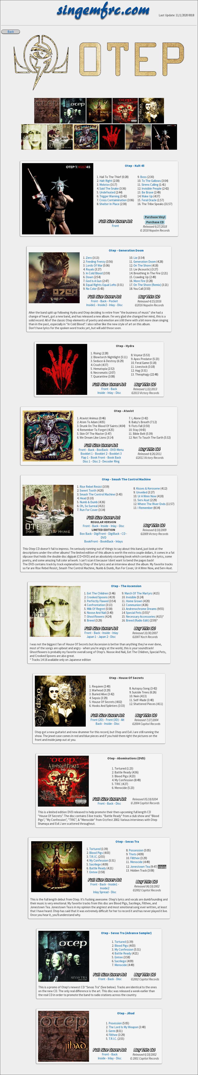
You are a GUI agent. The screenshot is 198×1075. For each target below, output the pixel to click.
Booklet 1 (86, 454)
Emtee (93, 872)
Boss (143, 177)
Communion (133, 605)
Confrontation (96, 605)
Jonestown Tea (140, 867)
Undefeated (107, 192)
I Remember (145, 508)
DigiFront (100, 534)
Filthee (113, 1035)
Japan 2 (103, 637)
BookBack (106, 541)
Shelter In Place (109, 204)
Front (115, 226)
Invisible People (152, 188)
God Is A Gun (94, 281)
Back (11, 32)
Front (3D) (112, 720)
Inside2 (102, 305)
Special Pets (134, 613)
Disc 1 (86, 461)
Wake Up (147, 196)
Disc (120, 305)
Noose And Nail (96, 613)
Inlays (119, 541)
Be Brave (147, 192)
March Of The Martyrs (138, 593)
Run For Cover (89, 510)
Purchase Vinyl (155, 217)
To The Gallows (151, 181)
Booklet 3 (115, 454)
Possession (136, 850)
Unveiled (141, 492)
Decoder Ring (111, 461)
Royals (90, 269)
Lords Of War (94, 265)
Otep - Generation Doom (126, 250)
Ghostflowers (95, 616)
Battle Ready (97, 868)
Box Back (86, 534)
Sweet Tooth (88, 490)
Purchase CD (155, 222)
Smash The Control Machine (97, 494)
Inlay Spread (101, 892)
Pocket (113, 301)
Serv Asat (144, 500)
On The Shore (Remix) (147, 285)
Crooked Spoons (97, 597)
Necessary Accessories (140, 616)
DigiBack (113, 534)
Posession (115, 1023)
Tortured (95, 849)
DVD (103, 537)
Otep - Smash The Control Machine (126, 479)
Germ (112, 1031)
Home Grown (134, 601)
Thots (132, 854)
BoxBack (102, 450)
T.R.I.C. (93, 857)
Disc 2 (96, 461)
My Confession (98, 860)
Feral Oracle (149, 200)
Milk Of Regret (96, 609)
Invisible (131, 597)
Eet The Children (97, 593)
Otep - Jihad (125, 1013)
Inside (101, 393)
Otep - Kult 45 (134, 166)
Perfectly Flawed (98, 601)
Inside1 (90, 305)
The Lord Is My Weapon (123, 1027)
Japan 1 (91, 637)
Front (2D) (96, 720)
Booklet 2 (101, 454)
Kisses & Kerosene (148, 488)
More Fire (139, 281)
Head (83, 498)
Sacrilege (95, 864)
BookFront (91, 541)
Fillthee (135, 858)
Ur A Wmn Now (147, 496)
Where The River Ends (152, 504)
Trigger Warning (109, 196)
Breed (91, 620)
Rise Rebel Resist (91, 487)
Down (89, 277)
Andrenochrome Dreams (141, 609)
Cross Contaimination (113, 200)
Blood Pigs (96, 853)
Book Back (114, 457)
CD (123, 534)
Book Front (98, 457)
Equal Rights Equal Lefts (101, 285)
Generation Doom (144, 262)
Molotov (104, 185)
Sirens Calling (150, 185)
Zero (89, 258)
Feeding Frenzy (96, 262)
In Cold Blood (94, 273)
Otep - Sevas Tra (127, 841)
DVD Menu (117, 450)
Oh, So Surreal (89, 506)
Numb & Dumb (89, 502)
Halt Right (105, 181)
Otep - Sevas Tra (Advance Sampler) (126, 933)
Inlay (112, 305)
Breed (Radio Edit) (137, 620)
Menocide (136, 862)
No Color (91, 289)
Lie (135, 258)
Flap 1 (84, 457)
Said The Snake (109, 188)
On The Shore (142, 265)
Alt (122, 720)
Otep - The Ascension (126, 586)
